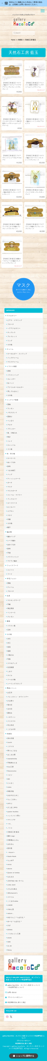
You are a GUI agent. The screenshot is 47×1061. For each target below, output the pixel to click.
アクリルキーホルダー (15, 387)
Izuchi (9, 742)
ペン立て (10, 420)
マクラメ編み (12, 561)
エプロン (10, 511)
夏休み (9, 713)
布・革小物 (11, 453)
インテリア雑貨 (12, 400)
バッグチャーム (13, 358)
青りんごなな (12, 750)
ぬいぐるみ (11, 462)
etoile (9, 938)
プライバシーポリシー (15, 997)
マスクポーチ (12, 491)
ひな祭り (10, 701)
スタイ (9, 515)
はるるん (10, 844)
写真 (9, 659)
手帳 (9, 604)
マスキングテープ (13, 600)
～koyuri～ (11, 852)
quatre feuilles (12, 811)
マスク (9, 486)
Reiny (9, 950)
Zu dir (9, 946)
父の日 (9, 709)
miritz (9, 864)
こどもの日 (11, 729)
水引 (9, 639)
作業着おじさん (13, 840)
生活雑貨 (10, 667)
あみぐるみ (11, 544)
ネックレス (11, 332)
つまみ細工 (11, 470)
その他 (9, 344)
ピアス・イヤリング (14, 320)
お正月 (9, 692)
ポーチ (9, 482)
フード (9, 574)
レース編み (11, 540)
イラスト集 (11, 625)
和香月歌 (10, 791)
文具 (8, 596)
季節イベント (12, 688)
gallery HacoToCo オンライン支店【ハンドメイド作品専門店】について (24, 986)
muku (9, 787)
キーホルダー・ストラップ (17, 354)
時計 (9, 437)
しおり (9, 671)
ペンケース (11, 612)
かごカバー (11, 507)
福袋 (9, 651)
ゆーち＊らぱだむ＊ (14, 921)
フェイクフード (12, 565)
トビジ (9, 775)
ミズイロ (10, 746)
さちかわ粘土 (12, 889)
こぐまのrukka (12, 901)
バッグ (9, 474)
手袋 (9, 553)
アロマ (9, 425)
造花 (9, 647)
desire (9, 868)
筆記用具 (10, 608)
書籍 (8, 621)
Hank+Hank (11, 856)
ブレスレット (12, 336)
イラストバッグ (13, 375)
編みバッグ (11, 536)
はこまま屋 (11, 754)
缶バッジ (10, 383)
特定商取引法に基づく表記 (17, 1002)
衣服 (9, 519)
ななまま (10, 876)
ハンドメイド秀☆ (13, 815)
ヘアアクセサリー (13, 328)
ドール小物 (11, 679)
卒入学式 (10, 725)
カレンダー (11, 379)
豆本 (9, 630)
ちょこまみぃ (12, 799)
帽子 (9, 527)
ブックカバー (12, 499)
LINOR (10, 905)
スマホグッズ (12, 663)
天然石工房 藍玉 (13, 832)
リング (9, 340)
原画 (9, 371)
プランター (11, 429)
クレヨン (10, 616)
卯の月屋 (10, 738)
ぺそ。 (9, 824)
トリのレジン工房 (13, 933)
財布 (9, 466)
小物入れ (10, 655)
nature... (10, 913)
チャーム (10, 349)
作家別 (20, 40)
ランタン (10, 408)
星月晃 (9, 848)
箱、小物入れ (12, 433)
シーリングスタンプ (14, 683)
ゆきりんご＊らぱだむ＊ (16, 917)
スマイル (10, 897)
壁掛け (9, 416)
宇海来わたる (12, 762)
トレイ (9, 441)
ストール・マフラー (14, 495)
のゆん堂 (10, 909)
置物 (9, 404)
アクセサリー (12, 315)
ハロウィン (11, 717)
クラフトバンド (13, 557)
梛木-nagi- (11, 836)
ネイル (9, 675)
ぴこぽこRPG (12, 807)
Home (13, 40)
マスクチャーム (13, 362)
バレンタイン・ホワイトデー (18, 697)
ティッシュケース (13, 478)
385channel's (12, 893)
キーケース (11, 458)
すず (9, 925)
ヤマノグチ (11, 819)
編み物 (9, 532)
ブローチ (10, 324)
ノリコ (9, 828)
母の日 (9, 705)
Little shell (11, 885)
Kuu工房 (10, 767)
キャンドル (11, 445)
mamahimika (12, 758)
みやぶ (9, 803)
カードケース (12, 503)
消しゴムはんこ (13, 391)
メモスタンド (12, 412)
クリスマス (11, 721)
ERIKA (9, 929)
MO (8, 779)
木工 (9, 643)
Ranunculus (11, 771)
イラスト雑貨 (12, 366)
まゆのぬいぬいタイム (15, 881)
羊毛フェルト (12, 578)
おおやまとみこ (13, 795)
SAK (9, 942)
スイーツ (10, 570)
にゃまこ (10, 783)
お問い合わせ (12, 992)
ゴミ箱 (9, 449)
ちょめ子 (10, 860)
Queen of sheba (13, 872)
